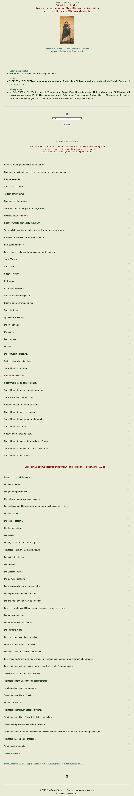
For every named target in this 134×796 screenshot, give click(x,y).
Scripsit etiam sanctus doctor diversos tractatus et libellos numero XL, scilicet (67, 467)
